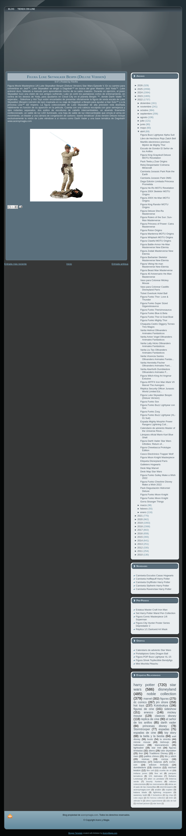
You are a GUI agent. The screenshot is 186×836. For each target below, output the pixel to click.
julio (142, 120)
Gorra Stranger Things (152, 501)
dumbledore (140, 767)
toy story (170, 732)
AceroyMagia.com (110, 833)
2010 (140, 554)
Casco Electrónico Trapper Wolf (156, 454)
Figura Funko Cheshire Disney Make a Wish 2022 (156, 483)
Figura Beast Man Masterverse (156, 270)
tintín (171, 798)
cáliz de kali (171, 801)
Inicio (69, 264)
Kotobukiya (161, 705)
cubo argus (138, 798)
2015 (140, 537)
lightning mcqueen (162, 792)
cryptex (169, 789)
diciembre (145, 103)
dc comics (140, 702)
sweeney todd (140, 795)
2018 (140, 526)
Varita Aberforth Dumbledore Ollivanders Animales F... (155, 370)
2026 (140, 85)
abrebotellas (140, 761)
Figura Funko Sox (149, 401)
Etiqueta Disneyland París (154, 461)
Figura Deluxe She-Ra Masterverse (152, 212)
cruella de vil (165, 770)
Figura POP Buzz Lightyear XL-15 (153, 656)
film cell (150, 770)
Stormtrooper (142, 729)
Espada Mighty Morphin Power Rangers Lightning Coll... (156, 423)
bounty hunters (154, 781)
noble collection (161, 694)
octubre (144, 110)
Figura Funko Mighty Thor (153, 320)
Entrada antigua (120, 264)
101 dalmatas (156, 776)
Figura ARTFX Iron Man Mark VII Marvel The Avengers (157, 383)
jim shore (162, 702)
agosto (144, 117)
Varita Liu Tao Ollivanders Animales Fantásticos (153, 351)
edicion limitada (158, 764)
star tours (157, 803)
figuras (164, 698)
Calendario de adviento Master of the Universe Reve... (157, 429)
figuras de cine (144, 708)
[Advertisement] (33, 237)
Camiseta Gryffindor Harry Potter (153, 582)
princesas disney (155, 726)
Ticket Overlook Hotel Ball (153, 293)
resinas (145, 759)
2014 (140, 540)
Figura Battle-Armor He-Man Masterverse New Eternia (155, 246)
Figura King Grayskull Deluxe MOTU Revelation (155, 156)
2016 (140, 533)
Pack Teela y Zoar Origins (153, 161)
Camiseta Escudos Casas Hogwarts (154, 575)
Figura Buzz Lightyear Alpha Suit (157, 134)
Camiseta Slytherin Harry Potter (152, 585)
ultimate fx (138, 801)
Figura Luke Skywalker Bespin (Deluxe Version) (66, 76)
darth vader (168, 722)
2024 (140, 92)
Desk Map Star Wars (151, 471)
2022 (140, 99)
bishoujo (164, 742)
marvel (147, 698)
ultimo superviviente (154, 801)
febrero (144, 508)
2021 (140, 515)
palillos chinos (151, 756)
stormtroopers (166, 787)
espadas (164, 729)
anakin (158, 789)
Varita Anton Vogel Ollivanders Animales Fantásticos (156, 338)
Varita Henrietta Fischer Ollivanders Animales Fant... (155, 364)
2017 (140, 529)
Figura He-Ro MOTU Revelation (157, 188)
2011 (140, 551)
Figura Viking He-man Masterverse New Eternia (154, 265)
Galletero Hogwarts (150, 464)
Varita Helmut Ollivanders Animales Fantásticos (153, 332)
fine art (158, 773)
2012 (140, 547)
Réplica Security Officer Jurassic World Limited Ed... (157, 390)
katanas (158, 761)
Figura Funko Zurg (150, 411)
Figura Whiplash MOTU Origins (156, 237)
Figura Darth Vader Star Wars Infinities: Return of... (155, 442)
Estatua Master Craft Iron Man (152, 609)
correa (164, 759)
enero (143, 512)
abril (142, 131)
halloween (139, 745)
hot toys (139, 705)
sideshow (170, 708)
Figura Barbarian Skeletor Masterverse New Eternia (154, 259)
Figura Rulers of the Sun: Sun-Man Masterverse (156, 218)
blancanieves (162, 745)
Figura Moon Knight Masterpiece (157, 457)
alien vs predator (156, 779)
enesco (148, 712)
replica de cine (150, 719)
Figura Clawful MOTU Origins (155, 240)
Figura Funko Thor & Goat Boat (156, 316)
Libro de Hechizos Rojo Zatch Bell (158, 138)
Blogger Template (75, 833)
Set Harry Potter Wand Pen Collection (155, 613)
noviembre (146, 106)
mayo (143, 127)
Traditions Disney (158, 753)
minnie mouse (142, 742)
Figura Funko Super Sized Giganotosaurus (154, 305)
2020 (140, 519)
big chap (169, 795)
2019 (140, 522)
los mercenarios (157, 784)
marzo (144, 505)
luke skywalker (168, 750)
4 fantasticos (156, 795)
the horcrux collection (156, 798)
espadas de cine (145, 732)
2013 (140, 544)
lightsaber (139, 747)
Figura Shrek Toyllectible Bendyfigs (154, 660)
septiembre (146, 113)
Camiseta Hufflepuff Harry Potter (153, 578)
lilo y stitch (170, 756)
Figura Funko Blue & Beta (153, 313)
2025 (140, 89)
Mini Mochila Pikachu (147, 663)
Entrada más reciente (15, 264)
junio (143, 124)
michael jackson (143, 803)
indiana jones (140, 773)
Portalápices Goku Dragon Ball (152, 653)
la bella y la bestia (152, 736)
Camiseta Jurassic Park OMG (155, 178)
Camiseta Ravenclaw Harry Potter (153, 589)
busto (150, 739)
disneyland (167, 689)
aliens (152, 750)
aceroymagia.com (142, 789)
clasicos (157, 767)
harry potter (144, 685)
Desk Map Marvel (149, 468)
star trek (156, 747)
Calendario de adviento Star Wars (153, 650)
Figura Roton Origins (151, 230)
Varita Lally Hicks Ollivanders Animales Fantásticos (155, 345)
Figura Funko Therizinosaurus (155, 309)
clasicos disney (165, 715)
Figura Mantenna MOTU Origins (157, 233)
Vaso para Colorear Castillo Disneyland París (154, 288)
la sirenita (165, 739)
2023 (140, 96)
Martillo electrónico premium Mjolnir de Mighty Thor (155, 143)
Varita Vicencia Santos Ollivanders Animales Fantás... (157, 357)
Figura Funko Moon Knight (154, 494)
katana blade (140, 792)
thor (141, 753)
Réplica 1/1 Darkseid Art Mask (152, 629)
